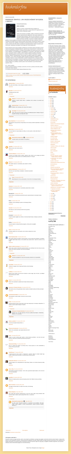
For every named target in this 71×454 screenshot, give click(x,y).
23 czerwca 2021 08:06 (19, 83)
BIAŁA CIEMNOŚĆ (54, 150)
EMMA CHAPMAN (20, 75)
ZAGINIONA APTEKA (54, 119)
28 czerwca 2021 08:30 (18, 369)
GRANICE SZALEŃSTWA (55, 167)
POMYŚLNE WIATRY (54, 142)
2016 (51, 208)
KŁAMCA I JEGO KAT (55, 160)
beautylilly (11, 377)
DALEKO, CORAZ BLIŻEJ (55, 141)
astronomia (15, 75)
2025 (51, 100)
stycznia (52, 199)
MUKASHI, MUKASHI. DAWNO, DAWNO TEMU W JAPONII (56, 156)
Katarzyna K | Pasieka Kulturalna (15, 287)
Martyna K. (11, 162)
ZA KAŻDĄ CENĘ (54, 138)
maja (52, 193)
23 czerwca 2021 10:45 (18, 129)
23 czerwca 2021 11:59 (17, 186)
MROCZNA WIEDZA (54, 177)
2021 (51, 106)
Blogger (43, 447)
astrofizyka (11, 75)
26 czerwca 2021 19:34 (16, 335)
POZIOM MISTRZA (54, 178)
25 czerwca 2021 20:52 (16, 301)
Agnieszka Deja (12, 83)
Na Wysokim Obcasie (13, 360)
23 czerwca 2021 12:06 (17, 207)
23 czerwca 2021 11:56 (17, 162)
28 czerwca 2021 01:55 (21, 360)
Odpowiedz (11, 86)
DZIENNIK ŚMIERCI (54, 139)
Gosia (13, 177)
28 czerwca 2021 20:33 (29, 311)
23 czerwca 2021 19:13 (24, 246)
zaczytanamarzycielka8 (13, 294)
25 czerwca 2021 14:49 (20, 255)
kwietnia (52, 195)
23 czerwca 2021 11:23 (20, 153)
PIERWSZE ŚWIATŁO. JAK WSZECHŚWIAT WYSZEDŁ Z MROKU (57, 133)
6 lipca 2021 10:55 (19, 391)
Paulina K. (14, 98)
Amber (10, 301)
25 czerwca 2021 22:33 (20, 321)
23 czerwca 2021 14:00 (15, 229)
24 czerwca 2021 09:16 (16, 280)
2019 (51, 203)
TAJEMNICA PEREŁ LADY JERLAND (57, 146)
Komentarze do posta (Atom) (15, 432)
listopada (52, 109)
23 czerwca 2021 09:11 (17, 90)
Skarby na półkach (12, 321)
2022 (51, 105)
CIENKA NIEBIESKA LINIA (55, 128)
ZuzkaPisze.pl (11, 352)
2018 (51, 205)
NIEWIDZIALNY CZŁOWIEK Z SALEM (58, 187)
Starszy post (42, 430)
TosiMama (11, 271)
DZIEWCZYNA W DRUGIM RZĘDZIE (57, 123)
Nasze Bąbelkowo (12, 120)
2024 (51, 101)
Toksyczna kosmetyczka (13, 328)
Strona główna (25, 430)
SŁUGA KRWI (53, 149)
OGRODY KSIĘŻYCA (54, 125)
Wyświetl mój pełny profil (52, 81)
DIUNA (52, 152)
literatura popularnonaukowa (28, 75)
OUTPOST (52, 165)
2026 (51, 98)
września (52, 112)
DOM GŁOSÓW (53, 147)
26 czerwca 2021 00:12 (23, 328)
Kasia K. (10, 280)
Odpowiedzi (12, 96)
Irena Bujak (14, 110)
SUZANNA (52, 154)
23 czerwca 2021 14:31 (22, 236)
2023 (51, 103)
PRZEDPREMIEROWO (37, 75)
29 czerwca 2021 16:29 (19, 384)
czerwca (52, 117)
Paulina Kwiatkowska (13, 169)
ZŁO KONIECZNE (54, 120)
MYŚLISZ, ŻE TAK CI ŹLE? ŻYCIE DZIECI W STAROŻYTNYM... (57, 185)
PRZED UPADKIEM (54, 183)
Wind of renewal (12, 384)
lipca (52, 116)
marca (52, 196)
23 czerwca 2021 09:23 (20, 120)
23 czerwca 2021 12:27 (16, 222)
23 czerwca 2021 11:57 (21, 169)
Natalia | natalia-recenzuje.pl (14, 246)
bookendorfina (16, 7)
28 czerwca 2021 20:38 (17, 377)
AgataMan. (11, 146)
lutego (52, 198)
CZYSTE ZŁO (53, 175)
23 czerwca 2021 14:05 (19, 177)
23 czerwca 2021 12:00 (18, 193)
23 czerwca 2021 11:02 (17, 146)
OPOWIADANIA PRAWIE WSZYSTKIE (58, 162)
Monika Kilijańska (12, 391)
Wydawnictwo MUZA (9, 76)
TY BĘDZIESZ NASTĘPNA (55, 188)
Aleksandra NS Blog (13, 343)
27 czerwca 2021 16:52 (19, 352)
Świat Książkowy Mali (13, 236)
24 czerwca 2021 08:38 (29, 137)
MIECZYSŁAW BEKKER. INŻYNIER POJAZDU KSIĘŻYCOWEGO (57, 169)
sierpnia (52, 114)
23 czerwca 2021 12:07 (17, 215)
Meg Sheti (11, 90)
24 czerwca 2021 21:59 (26, 287)
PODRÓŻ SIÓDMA (54, 136)
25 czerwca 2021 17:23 (22, 105)
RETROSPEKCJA (54, 164)
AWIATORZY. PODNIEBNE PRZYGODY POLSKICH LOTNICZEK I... (58, 181)
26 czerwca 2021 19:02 (21, 110)
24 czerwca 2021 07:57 (17, 271)
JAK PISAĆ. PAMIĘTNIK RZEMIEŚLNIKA (55, 191)
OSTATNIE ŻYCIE (54, 171)
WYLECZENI (53, 122)
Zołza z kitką (11, 369)
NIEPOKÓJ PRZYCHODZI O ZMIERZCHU (56, 131)
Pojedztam (11, 186)
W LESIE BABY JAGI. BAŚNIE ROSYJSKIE (56, 159)
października (53, 111)
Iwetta (10, 335)
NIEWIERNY (53, 144)
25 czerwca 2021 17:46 (22, 294)
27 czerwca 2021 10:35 (21, 343)
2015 (51, 210)
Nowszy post (8, 430)
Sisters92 (10, 207)
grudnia (52, 108)
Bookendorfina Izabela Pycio (17, 137)
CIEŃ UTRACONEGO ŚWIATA (56, 127)
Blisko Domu (11, 129)
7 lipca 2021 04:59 (28, 401)
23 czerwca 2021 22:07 (18, 264)
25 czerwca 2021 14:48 (20, 98)
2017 (51, 206)
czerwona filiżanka (12, 153)
